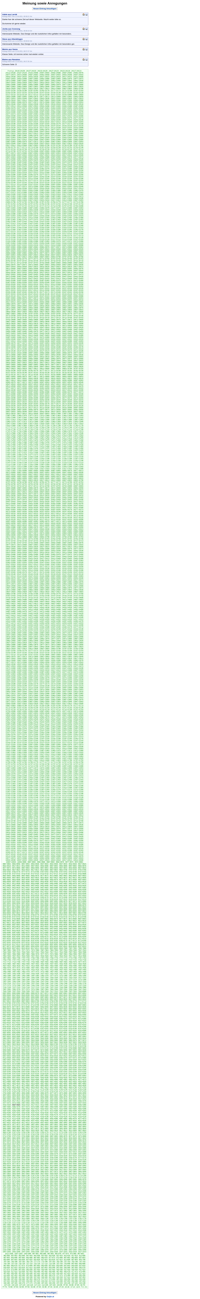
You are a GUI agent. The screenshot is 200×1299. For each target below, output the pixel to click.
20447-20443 (67, 277)
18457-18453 (56, 388)
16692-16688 (11, 488)
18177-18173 (56, 404)
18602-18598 (44, 380)
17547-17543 (56, 439)
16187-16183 (44, 515)
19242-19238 (22, 345)
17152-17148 (78, 461)
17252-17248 (11, 457)
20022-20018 (78, 300)
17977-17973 (33, 416)
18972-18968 (78, 359)
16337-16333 (22, 508)
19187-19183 (67, 347)
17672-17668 (11, 433)
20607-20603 (22, 269)
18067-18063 (67, 410)
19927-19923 (56, 306)
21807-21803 (78, 200)
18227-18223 (22, 402)
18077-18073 (44, 410)
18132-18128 (78, 406)
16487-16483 (78, 498)
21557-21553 (11, 216)
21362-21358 (56, 226)
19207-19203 (22, 347)
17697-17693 (33, 431)
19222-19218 (67, 345)
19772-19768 (11, 316)
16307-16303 (11, 510)
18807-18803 (56, 369)
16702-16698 (67, 486)
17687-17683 (56, 431)
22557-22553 (44, 159)
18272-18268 (78, 398)
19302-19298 (44, 341)
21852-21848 (56, 198)
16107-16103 (67, 519)
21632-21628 (78, 210)
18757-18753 (11, 372)
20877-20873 (44, 253)
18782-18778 (33, 371)
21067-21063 (11, 243)
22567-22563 (22, 159)
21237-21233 (22, 233)
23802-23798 (78, 89)
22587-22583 (56, 157)
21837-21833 (11, 200)
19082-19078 (67, 353)
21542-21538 (44, 216)
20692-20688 (67, 263)
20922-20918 (22, 251)
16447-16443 (11, 502)
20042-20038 (33, 300)
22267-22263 (67, 175)
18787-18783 (22, 371)
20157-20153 (11, 294)
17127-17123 (56, 463)
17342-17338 (44, 451)
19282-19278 (11, 343)
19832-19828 (33, 312)
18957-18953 (33, 361)
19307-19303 (33, 341)
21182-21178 (67, 235)
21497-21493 (67, 218)
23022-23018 (22, 134)
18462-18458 (44, 388)
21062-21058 (22, 243)
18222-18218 (33, 402)
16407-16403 (22, 504)
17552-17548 (44, 439)
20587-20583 (67, 269)
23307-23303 (11, 118)
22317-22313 (33, 173)
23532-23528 (56, 104)
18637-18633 (44, 378)
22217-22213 (22, 179)
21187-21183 (56, 235)
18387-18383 (56, 392)
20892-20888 (11, 253)
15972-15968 (56, 527)
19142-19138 (11, 351)
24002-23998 (22, 79)
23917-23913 (56, 83)
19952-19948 (78, 304)
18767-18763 (67, 371)
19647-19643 (56, 322)
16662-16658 (78, 488)
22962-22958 (78, 136)
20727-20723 (67, 261)
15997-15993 (78, 525)
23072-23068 (67, 130)
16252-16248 (56, 511)
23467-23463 (44, 108)
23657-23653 (11, 98)
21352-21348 (78, 226)
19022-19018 (44, 357)
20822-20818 (11, 257)
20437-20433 (11, 278)
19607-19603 (67, 324)
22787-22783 (78, 145)
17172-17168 (33, 461)
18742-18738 (44, 372)
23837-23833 (78, 87)
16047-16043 (44, 523)
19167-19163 (33, 349)
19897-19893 (44, 308)
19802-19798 (22, 314)
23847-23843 (56, 87)
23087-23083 (33, 130)
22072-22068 (33, 186)
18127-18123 (11, 408)
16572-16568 (44, 494)
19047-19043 (67, 355)
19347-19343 (22, 339)
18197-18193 (11, 404)
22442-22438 (67, 165)
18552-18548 (78, 382)
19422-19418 (11, 335)
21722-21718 (33, 206)
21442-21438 (33, 222)
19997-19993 (56, 302)
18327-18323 (33, 396)
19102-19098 (22, 353)
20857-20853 (11, 255)
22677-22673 (11, 153)
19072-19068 (11, 355)
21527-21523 (78, 216)
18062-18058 (78, 410)
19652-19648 (44, 322)
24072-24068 (22, 75)
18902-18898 (78, 363)
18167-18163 (78, 404)
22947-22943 (33, 137)
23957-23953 (44, 81)
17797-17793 (44, 425)
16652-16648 (22, 490)
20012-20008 (22, 302)
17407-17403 (56, 447)
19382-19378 (22, 337)
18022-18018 (11, 414)
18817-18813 (33, 369)
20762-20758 (67, 259)
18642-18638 (33, 378)
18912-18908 (56, 363)
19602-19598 (78, 324)
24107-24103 (22, 73)
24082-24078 (78, 73)
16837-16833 (78, 478)
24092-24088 (56, 73)
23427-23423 (56, 110)
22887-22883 (11, 141)
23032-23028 (78, 132)
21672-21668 (67, 208)
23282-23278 (67, 118)
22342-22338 (56, 171)
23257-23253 (44, 120)
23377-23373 (11, 114)
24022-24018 (56, 77)
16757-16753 (22, 484)
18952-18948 (44, 361)
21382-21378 (11, 226)
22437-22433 (78, 165)
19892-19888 (56, 308)
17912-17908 (22, 419)
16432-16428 (44, 502)
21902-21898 (22, 196)
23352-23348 (67, 114)
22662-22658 (44, 153)
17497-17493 (11, 443)
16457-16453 (67, 500)
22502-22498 (11, 163)
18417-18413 (67, 390)
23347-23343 (78, 114)
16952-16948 (56, 472)
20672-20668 (33, 265)
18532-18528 (44, 384)
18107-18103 (56, 408)
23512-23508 (22, 106)
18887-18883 (33, 365)
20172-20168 (56, 292)
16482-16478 (11, 500)
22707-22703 (22, 151)
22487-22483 (44, 163)
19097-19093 (33, 353)
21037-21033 (78, 243)
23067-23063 (78, 130)
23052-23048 (33, 132)
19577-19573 (56, 325)
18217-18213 (44, 402)
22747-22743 (11, 149)
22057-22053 (67, 186)
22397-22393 (11, 169)
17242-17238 (33, 457)
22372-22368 (67, 169)
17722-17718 (56, 429)
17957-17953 (78, 416)
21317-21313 (78, 228)
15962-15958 (78, 527)
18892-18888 (22, 365)
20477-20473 (78, 275)
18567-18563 (44, 382)
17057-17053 (56, 466)
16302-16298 (22, 510)
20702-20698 (44, 263)
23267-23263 (22, 120)
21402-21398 (44, 224)
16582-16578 (22, 494)
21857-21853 (44, 198)
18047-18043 (33, 412)
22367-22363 (78, 169)
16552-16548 (11, 496)
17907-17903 (33, 419)
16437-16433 (33, 502)
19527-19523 (11, 329)
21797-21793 (22, 202)
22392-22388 (22, 169)
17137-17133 (33, 463)
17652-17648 (56, 433)
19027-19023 (33, 357)
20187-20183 (22, 292)
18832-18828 (78, 367)
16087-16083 (33, 521)
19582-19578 (44, 325)
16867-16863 (11, 478)
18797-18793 (78, 369)
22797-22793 (56, 145)
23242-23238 (78, 120)
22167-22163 (56, 181)
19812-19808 (78, 312)
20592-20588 (56, 269)
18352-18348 (56, 394)
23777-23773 (56, 90)
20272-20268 (67, 286)
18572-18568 (33, 382)
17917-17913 (11, 419)
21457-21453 (78, 220)
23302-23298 (22, 118)
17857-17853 (67, 421)
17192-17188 (67, 459)
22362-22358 (11, 171)
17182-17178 (11, 461)
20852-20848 (22, 255)
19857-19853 (56, 310)
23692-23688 (11, 96)
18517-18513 (78, 384)
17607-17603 (78, 435)
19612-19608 (56, 324)
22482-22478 (56, 163)
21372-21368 (33, 226)
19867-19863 (33, 310)
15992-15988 (11, 527)
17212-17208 (22, 459)
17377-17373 (44, 449)
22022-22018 (67, 188)
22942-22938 (44, 137)
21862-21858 (33, 198)
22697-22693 (44, 151)
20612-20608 (11, 269)
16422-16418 (67, 502)
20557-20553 (56, 271)
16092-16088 (22, 521)
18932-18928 (11, 363)
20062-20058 (67, 298)
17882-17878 (11, 421)
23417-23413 (78, 110)
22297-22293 (78, 173)
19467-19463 (67, 331)
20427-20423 (33, 278)
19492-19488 (11, 331)
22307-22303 (56, 173)
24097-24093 (44, 73)
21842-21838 (78, 198)
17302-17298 (56, 453)
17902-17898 (44, 419)
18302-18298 (11, 398)
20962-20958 (11, 249)
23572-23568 (44, 102)
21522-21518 (11, 218)
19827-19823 (44, 312)
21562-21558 (78, 214)
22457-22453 (33, 165)
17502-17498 (78, 441)
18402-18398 (22, 392)
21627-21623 (11, 212)
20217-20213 (33, 290)
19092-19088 (44, 353)
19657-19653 (33, 322)
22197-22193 (67, 179)
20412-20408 (67, 278)
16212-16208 (67, 513)
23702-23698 (67, 94)
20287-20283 (33, 286)
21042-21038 (67, 243)
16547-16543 (22, 496)
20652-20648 (78, 265)
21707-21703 (67, 206)
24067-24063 (33, 75)
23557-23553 (78, 102)
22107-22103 (33, 184)
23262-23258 (33, 120)
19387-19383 (11, 337)
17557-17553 (33, 439)
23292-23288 (44, 118)
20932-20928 (78, 249)
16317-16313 (67, 508)
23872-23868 (78, 85)
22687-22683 (67, 151)
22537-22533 (11, 161)
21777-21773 (67, 202)
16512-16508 (22, 498)
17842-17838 (22, 423)
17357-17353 (11, 451)
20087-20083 (11, 298)
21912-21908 (78, 194)
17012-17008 (78, 468)
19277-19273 (22, 343)
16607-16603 (44, 492)
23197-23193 (22, 124)
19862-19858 (44, 310)
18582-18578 (11, 382)
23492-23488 (67, 106)
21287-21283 (67, 230)
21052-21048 (44, 243)
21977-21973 (11, 192)
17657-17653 (44, 433)
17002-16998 (22, 470)
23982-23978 (67, 79)
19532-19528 (78, 327)
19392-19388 (78, 335)
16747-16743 (44, 484)
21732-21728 (11, 206)
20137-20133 (56, 294)
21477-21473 (33, 220)
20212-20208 (44, 290)
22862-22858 (67, 141)
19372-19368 (44, 337)
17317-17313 (22, 453)
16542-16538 (33, 496)
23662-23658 (78, 96)
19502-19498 (67, 329)
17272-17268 (44, 455)
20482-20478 (67, 275)
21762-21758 (22, 204)
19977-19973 (22, 304)
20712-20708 (22, 263)
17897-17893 (56, 419)
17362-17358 (78, 449)
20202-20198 (67, 290)
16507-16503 (33, 498)
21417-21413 (11, 224)
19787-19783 (56, 314)
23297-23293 (33, 118)
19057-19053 (44, 355)
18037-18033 (56, 412)
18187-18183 (33, 404)
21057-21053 (33, 243)
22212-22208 (33, 179)
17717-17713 (67, 429)
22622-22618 (56, 155)
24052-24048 (67, 75)
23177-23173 (67, 124)
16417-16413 (78, 502)
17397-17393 (78, 447)
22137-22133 (44, 183)
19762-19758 (33, 316)
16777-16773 (56, 482)
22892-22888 (78, 139)
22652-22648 (67, 153)
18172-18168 (67, 404)
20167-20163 (67, 292)
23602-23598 (56, 100)
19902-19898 (33, 308)
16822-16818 (33, 480)
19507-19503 (56, 329)
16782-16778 (44, 482)
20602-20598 (33, 269)
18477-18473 (11, 388)
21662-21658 (11, 210)
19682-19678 (56, 320)
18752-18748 (22, 372)
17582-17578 (56, 437)
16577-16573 (33, 494)
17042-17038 (11, 468)
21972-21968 (22, 192)
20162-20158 (78, 292)
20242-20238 (56, 288)
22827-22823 (67, 143)
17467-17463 (78, 443)
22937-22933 (56, 137)
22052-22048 (78, 186)
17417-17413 (33, 447)
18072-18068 (56, 410)
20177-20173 (44, 292)
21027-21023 (22, 245)
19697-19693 (22, 320)
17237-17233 (44, 457)
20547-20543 (78, 271)
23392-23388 (56, 112)
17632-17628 (22, 435)
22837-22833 (44, 143)
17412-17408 (44, 447)
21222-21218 (56, 233)
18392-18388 (44, 392)
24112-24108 (11, 73)
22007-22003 (22, 190)
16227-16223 (33, 513)
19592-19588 (22, 325)
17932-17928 (56, 417)
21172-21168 (11, 237)
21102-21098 (11, 241)
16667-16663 (67, 488)
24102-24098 (33, 73)
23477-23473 (22, 108)
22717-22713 (78, 149)
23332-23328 (33, 116)
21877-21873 (78, 196)
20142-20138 (44, 294)
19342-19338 (33, 339)
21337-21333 (33, 228)
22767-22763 (44, 147)
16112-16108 (56, 519)
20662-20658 (56, 265)
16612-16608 (33, 492)
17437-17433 (67, 445)
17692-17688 (44, 431)
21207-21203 (11, 235)
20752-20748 (11, 261)
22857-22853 (78, 141)
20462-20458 (33, 277)
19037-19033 (11, 357)
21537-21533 (56, 216)
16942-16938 (78, 472)
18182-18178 (44, 404)
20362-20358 (22, 282)
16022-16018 (22, 525)
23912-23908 (67, 83)
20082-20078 (22, 298)
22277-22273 (44, 175)
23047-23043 (44, 132)
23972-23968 (11, 81)
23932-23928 (22, 83)
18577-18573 (22, 382)
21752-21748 (44, 204)
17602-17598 (11, 437)
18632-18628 (56, 378)
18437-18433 (22, 390)
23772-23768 (67, 90)
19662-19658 (22, 322)
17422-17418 (22, 447)
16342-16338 (11, 508)
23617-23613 (22, 100)
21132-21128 (22, 239)
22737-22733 (33, 149)
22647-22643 (78, 153)
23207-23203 (78, 122)
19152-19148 (67, 349)
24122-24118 (65, 71)
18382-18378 (67, 392)
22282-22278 (33, 175)
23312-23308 (78, 116)
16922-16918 (44, 474)
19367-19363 (56, 337)
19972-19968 (33, 304)
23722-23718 (22, 94)
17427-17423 (11, 447)
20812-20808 (33, 257)
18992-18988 (33, 359)
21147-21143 (67, 237)
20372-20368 (78, 280)
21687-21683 (33, 208)
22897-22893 (67, 139)
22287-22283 (22, 175)
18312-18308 (67, 396)
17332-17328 (67, 451)
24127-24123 (54, 71)
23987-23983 (56, 79)
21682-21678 (44, 208)
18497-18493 (44, 386)
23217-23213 (56, 122)
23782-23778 (44, 90)
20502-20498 (22, 275)
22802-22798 (44, 145)
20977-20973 (56, 247)
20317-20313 (44, 284)
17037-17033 (22, 468)
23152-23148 (44, 126)
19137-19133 (22, 351)
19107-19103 (11, 353)
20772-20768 (44, 259)
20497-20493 (33, 275)
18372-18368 (11, 394)
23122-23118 (33, 128)
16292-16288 (44, 510)
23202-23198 (11, 124)
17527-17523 (22, 441)
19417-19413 (22, 335)
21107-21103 (78, 239)
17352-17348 (22, 451)
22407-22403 (67, 167)
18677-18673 (33, 376)
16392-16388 (56, 504)
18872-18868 (67, 365)
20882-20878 (33, 253)
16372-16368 (22, 506)
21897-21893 (33, 196)
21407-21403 (33, 224)
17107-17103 (22, 464)
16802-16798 (78, 480)
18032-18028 (67, 412)
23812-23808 (56, 89)
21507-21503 (44, 218)
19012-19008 (67, 357)
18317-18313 (56, 396)
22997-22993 (78, 134)
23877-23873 (67, 85)
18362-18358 (33, 394)
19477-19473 (44, 331)
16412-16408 (11, 504)
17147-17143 (11, 463)
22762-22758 (56, 147)
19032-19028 (22, 357)
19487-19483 (22, 331)
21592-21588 (11, 214)
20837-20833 (56, 255)
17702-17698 (22, 431)
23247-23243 (67, 120)
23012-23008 (44, 134)
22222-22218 (11, 179)
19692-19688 (33, 320)
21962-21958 (44, 192)
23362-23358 (44, 114)
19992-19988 (67, 302)
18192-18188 (22, 404)
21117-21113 (56, 239)
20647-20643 (11, 267)
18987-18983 (44, 359)
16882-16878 (56, 476)
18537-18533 (33, 384)
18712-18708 (33, 374)
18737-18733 (56, 372)
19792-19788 (44, 314)
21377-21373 (22, 226)
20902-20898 (67, 251)
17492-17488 (22, 443)
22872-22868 (44, 141)
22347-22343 (44, 171)
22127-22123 (67, 183)
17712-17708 (78, 429)
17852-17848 (78, 421)
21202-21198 (22, 235)
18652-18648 (11, 378)
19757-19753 (44, 316)
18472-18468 (22, 388)
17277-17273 (33, 455)
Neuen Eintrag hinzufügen (44, 9)
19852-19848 (67, 310)
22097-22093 (56, 184)
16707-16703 (56, 486)
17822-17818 (67, 423)
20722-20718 (78, 261)
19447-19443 (33, 333)
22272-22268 (56, 175)
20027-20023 (67, 300)
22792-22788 (67, 145)
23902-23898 (11, 85)
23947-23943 (67, 81)
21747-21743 (56, 204)
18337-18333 (11, 396)
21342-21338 (22, 228)
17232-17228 (56, 457)
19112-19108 (78, 351)
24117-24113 (76, 71)
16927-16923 (33, 474)
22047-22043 (11, 188)
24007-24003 (11, 79)
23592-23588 (78, 100)
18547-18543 (11, 384)
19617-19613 (44, 324)
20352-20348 (44, 282)
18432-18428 (33, 390)
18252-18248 (44, 400)
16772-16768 (67, 482)
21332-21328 (44, 228)
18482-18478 (78, 386)
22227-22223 (78, 177)
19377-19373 (33, 337)
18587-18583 (78, 380)
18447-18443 (78, 388)
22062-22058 (56, 186)
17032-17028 (33, 468)
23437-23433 (33, 110)
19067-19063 (22, 355)
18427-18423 (44, 390)
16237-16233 (11, 513)
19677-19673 (67, 320)
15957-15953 (11, 529)
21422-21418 (78, 222)
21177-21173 (78, 235)
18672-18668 (44, 376)
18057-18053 (11, 412)
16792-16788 (22, 482)
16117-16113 (44, 519)
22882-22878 (22, 141)
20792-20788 (78, 257)
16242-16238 (78, 511)
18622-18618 (78, 378)
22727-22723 (56, 149)
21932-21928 (33, 194)
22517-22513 (56, 161)
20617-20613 (78, 267)
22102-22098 (44, 184)
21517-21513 (22, 218)
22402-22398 (78, 167)
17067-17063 (33, 466)
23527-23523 (67, 104)
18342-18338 (78, 394)
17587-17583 (44, 437)
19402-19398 (56, 335)
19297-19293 (56, 341)
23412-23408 (11, 112)
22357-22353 (22, 171)
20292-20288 (22, 286)
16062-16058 (11, 523)
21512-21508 (33, 218)
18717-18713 (22, 374)
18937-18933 (78, 361)
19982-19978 (11, 304)
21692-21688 (22, 208)
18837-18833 (67, 367)
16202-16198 (11, 515)
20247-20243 (44, 288)
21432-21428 (56, 222)
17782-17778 (78, 425)
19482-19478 (33, 331)
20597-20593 (44, 269)
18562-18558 (56, 382)
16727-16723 (11, 486)
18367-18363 (22, 394)
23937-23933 (11, 83)
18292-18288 (33, 398)
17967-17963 (56, 416)
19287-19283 (78, 341)
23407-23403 (22, 112)
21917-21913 (67, 194)
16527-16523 (67, 496)
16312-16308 (78, 508)
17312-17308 (33, 453)
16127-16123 (22, 519)
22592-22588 (44, 157)
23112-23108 (56, 128)
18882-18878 (44, 365)
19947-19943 (11, 306)
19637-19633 (78, 322)
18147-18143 (44, 406)
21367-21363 (44, 226)
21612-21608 (44, 212)
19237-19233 (33, 345)
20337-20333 (78, 282)
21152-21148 (56, 237)
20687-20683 (78, 263)
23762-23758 (11, 92)
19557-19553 (22, 327)
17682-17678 (67, 431)
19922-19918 (67, 306)
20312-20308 (56, 284)
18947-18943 (56, 361)
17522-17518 (33, 441)
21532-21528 (67, 216)
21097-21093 (22, 241)
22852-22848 (11, 143)
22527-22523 (33, 161)
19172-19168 (22, 349)
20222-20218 (22, 290)
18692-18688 (78, 374)
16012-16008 (44, 525)
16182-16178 (56, 515)
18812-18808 (44, 369)
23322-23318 (56, 116)
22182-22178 (22, 181)
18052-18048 (22, 412)
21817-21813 (56, 200)
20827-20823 (78, 255)
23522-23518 (78, 104)
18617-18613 (11, 380)
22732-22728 (44, 149)
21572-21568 (56, 214)
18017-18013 (22, 414)
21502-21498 (56, 218)
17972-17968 (44, 416)
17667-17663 (22, 433)
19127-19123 (44, 351)
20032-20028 (56, 300)
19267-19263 (44, 343)
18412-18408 (78, 390)
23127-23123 (22, 128)
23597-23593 (67, 100)
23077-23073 (56, 130)
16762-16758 (11, 484)
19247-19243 (11, 345)
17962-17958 (67, 416)
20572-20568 (22, 271)
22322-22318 (22, 173)
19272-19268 (33, 343)
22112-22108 (22, 184)
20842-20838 (44, 255)
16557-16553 (78, 494)
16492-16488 (67, 498)
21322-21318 (67, 228)
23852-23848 (44, 87)
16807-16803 (67, 480)
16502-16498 (44, 498)
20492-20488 (44, 275)
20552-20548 (67, 271)
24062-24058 (44, 75)
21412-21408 (22, 224)
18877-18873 (56, 365)
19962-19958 (56, 304)
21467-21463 (56, 220)
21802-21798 (11, 202)
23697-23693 (78, 94)
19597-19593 (11, 325)
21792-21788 (33, 202)
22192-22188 (78, 179)
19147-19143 (78, 349)
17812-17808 (11, 425)
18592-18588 (67, 380)
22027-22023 (56, 188)
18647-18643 (22, 378)
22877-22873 (33, 141)
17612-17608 (67, 435)
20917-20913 (33, 251)
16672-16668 (56, 488)
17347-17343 (33, 451)
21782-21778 (56, 202)
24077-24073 (11, 75)
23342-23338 (11, 116)
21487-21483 (11, 220)
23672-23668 (56, 96)
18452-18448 (67, 388)
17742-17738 (11, 429)
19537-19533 (67, 327)
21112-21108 (67, 239)
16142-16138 (67, 517)
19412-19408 (33, 335)
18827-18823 (11, 369)
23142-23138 (67, 126)
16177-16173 (67, 515)
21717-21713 (44, 206)
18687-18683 (11, 376)
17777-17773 (11, 427)
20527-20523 (44, 273)
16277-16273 (78, 510)
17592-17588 (33, 437)
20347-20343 (56, 282)
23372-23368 (22, 114)
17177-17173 (22, 461)
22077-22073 (22, 186)
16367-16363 (33, 506)
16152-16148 (44, 517)
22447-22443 (56, 165)
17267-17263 (56, 455)
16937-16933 (11, 474)
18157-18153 (22, 406)
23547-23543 (22, 104)
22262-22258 (78, 175)
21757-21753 (33, 204)
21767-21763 (11, 204)
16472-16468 (33, 500)
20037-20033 (44, 300)
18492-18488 (56, 386)
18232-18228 (11, 402)
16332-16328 (33, 508)
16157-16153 (33, 517)
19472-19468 (56, 331)
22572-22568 (11, 159)
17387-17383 (22, 449)
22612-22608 (78, 155)
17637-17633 (11, 435)
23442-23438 (22, 110)
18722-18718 (11, 374)
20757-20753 (78, 259)
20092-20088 (78, 296)
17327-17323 (78, 451)
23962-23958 (33, 81)
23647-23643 (33, 98)
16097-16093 (11, 521)
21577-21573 (44, 214)
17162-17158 (56, 461)
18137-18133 (67, 406)
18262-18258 (22, 400)
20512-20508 (78, 273)
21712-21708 (56, 206)
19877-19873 (11, 310)
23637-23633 (56, 98)
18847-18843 (44, 367)
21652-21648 (33, 210)
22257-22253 (11, 177)
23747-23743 (44, 92)
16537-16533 (44, 496)
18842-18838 (56, 367)
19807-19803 (11, 314)
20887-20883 (22, 253)
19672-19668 (78, 320)
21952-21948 (67, 192)
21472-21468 (44, 220)
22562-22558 (33, 159)
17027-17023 (44, 468)
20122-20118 (11, 296)
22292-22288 (11, 175)
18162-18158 (11, 406)
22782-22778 (11, 147)
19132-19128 (33, 351)
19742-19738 (78, 316)
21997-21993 (44, 190)
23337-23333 (22, 116)
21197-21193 (33, 235)
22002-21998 (33, 190)
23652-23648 (22, 98)
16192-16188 (33, 515)
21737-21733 (78, 204)
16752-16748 (33, 484)
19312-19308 (22, 341)
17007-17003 (11, 470)
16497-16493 (56, 498)
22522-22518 (44, 161)
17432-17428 (78, 445)
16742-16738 (56, 484)
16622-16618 (11, 492)
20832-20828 (67, 255)
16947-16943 (67, 472)
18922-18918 (33, 363)
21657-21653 (22, 210)
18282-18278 (56, 398)
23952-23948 (56, 81)
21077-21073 (67, 241)
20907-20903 (56, 251)
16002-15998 (67, 525)
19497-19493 (78, 329)
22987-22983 (22, 136)
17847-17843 (11, 423)
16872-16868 (78, 476)
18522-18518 (67, 384)
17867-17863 (44, 421)
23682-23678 (33, 96)
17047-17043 (78, 466)
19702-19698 (11, 320)
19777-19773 (78, 314)
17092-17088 (56, 464)
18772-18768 (56, 371)
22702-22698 (33, 151)
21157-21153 (44, 237)
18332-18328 (22, 396)
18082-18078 (33, 410)
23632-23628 (67, 98)
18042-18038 (44, 412)
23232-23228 (22, 122)
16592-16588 (78, 492)
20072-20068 (44, 298)
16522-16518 (78, 496)
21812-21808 (67, 200)
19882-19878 (78, 308)
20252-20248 (33, 288)
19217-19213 (78, 345)
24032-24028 (33, 77)
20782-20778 (22, 259)
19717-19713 (56, 318)
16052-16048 (33, 523)
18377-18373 (78, 392)
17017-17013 (67, 468)
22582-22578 (67, 157)
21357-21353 (67, 226)
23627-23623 (78, 98)
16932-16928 (22, 474)
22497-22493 (22, 163)
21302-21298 (33, 230)
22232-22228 (67, 177)
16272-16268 (11, 511)
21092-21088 (33, 241)
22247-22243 (33, 177)
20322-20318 (33, 284)
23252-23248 (56, 120)
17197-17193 (56, 459)
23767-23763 (78, 90)
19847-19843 (78, 310)
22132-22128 (56, 183)
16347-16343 (78, 506)
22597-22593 (33, 157)
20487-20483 (56, 275)
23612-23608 (33, 100)
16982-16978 (67, 470)
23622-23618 (11, 100)
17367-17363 (67, 449)
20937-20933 (67, 249)
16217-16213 (56, 513)
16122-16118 (33, 519)
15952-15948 (22, 529)
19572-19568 (67, 325)
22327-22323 (11, 173)
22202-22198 (56, 179)
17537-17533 (78, 439)
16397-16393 (44, 504)
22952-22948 (22, 137)
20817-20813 (22, 257)
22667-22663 (33, 153)
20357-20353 (33, 282)
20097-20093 (67, 296)
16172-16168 (78, 515)
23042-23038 (56, 132)
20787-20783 (11, 259)
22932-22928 (67, 137)
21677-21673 (56, 208)
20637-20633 (33, 267)
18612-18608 (22, 380)
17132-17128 (44, 463)
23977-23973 (78, 79)
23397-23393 (44, 112)
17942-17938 (33, 417)
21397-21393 (56, 224)
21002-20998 (78, 245)
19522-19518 (22, 329)
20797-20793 (67, 257)
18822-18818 (22, 369)
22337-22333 (67, 171)
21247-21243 (78, 231)
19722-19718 (44, 318)
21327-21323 (56, 228)
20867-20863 (67, 253)
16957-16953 (44, 472)
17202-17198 (44, 459)
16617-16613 (22, 492)
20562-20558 (44, 271)
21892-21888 (44, 196)
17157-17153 (67, 461)
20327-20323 (22, 284)
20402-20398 (11, 280)
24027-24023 (44, 77)
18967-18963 (11, 361)
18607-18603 (33, 380)
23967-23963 (22, 81)
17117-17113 (78, 463)
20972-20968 (67, 247)
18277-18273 (67, 398)
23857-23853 (33, 87)
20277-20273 (56, 286)
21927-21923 (44, 194)
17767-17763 (33, 427)
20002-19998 (44, 302)
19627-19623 (22, 324)
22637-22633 (22, 155)
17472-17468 (67, 443)
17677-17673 (78, 431)
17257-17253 (78, 455)
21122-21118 (44, 239)
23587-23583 (11, 102)
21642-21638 (56, 210)
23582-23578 (22, 102)
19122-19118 (56, 351)
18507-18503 (22, 386)
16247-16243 (67, 511)
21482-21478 (22, 220)
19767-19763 (22, 316)
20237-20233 (67, 288)
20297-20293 (11, 286)
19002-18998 (11, 359)
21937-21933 (22, 194)
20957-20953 (22, 249)
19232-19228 (44, 345)
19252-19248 (78, 343)
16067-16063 (78, 521)
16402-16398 (33, 504)
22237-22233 (56, 177)
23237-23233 (11, 122)
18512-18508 (11, 386)
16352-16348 (67, 506)
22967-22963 (67, 136)
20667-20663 (44, 265)
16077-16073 (56, 521)
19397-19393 (67, 335)
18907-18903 (67, 363)
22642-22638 (11, 155)
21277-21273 (11, 231)
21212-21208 (78, 233)
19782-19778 (67, 314)
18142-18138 (56, 406)
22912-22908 (33, 139)
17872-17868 (33, 421)
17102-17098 (33, 464)
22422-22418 (33, 167)
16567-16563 (56, 494)
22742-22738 (22, 149)
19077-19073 (78, 353)
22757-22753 (67, 147)
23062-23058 (11, 132)
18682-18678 (22, 376)
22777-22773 (22, 147)
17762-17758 (44, 427)
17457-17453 (22, 445)
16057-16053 (22, 523)
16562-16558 (67, 494)
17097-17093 (44, 464)
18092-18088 (11, 410)
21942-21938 (11, 194)
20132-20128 (67, 294)
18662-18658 (67, 376)
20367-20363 (11, 282)
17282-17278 (22, 455)
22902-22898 (56, 139)
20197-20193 (78, 290)
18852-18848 (33, 367)
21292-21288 (56, 230)
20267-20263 (78, 286)
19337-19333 (44, 339)
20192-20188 (11, 292)
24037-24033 (22, 77)
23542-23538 (33, 104)
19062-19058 (33, 355)
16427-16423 (56, 502)
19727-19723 (33, 318)
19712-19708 (67, 318)
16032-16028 (78, 523)
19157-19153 (56, 349)
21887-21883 (56, 196)
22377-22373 (56, 169)
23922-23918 (44, 83)
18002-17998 (56, 414)
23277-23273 (78, 118)
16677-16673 (44, 488)
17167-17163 (44, 461)
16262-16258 (33, 511)
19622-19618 (33, 324)
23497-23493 (56, 106)
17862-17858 (56, 421)
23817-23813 (44, 89)
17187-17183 (78, 459)
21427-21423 (67, 222)
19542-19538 (56, 327)
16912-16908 (67, 474)
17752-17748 (67, 427)
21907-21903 (11, 196)
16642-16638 (44, 490)
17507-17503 (67, 441)
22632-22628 (33, 155)
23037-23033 (67, 132)
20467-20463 (22, 277)
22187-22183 (11, 181)
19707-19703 (78, 318)
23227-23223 (33, 122)
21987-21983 (67, 190)
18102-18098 (67, 408)
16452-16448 (78, 500)
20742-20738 (33, 261)
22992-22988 (11, 136)
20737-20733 (44, 261)
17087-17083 (67, 464)
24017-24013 (67, 77)
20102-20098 (56, 296)
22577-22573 (78, 157)
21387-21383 (78, 224)
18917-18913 (44, 363)
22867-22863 (56, 141)
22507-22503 (78, 161)
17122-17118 (67, 463)
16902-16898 (11, 476)
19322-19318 (78, 339)
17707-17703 (11, 431)
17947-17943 (22, 417)
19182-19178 (78, 347)
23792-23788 (22, 90)
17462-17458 (11, 445)
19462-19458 (78, 331)
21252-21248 (67, 231)
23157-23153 (33, 126)
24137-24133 (31, 71)
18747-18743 (33, 372)
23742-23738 (56, 92)
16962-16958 (33, 472)
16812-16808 (56, 480)
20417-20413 (56, 278)
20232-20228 (78, 288)
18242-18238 (67, 400)
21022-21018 (33, 245)
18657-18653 (78, 376)
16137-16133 (78, 517)
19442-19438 (44, 333)
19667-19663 (11, 322)
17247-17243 (22, 457)
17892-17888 (67, 419)
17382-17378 (33, 449)
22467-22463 (11, 165)
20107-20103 (44, 296)
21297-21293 (44, 230)
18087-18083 (22, 410)
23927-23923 (33, 83)
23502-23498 (44, 106)
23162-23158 (22, 126)
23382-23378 (78, 112)
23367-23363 (33, 114)
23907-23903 (78, 83)
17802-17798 (33, 425)
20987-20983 (33, 247)
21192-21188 (44, 235)
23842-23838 (67, 87)
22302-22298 (67, 173)
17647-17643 (67, 433)
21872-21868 (11, 198)
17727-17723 (44, 429)
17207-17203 (33, 459)
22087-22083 (78, 184)
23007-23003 (56, 134)
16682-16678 (33, 488)
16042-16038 (56, 523)
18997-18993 (22, 359)
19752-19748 (56, 316)
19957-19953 (67, 304)
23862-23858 (22, 87)
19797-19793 (33, 314)
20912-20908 (44, 251)
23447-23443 (11, 110)
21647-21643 (44, 210)
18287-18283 (44, 398)
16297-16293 (33, 510)
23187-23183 (44, 124)
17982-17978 (22, 416)
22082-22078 (11, 186)
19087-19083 (56, 353)
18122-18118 (22, 408)
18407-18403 (11, 392)
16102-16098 (78, 519)
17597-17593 (22, 437)
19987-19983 (78, 302)
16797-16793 (11, 482)
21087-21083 (44, 241)
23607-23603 (44, 100)
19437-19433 (56, 333)
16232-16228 (22, 513)
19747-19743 (67, 316)
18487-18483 (67, 386)
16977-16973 (78, 470)
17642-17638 (78, 433)
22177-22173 (33, 181)
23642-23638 (44, 98)
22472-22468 (78, 163)
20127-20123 (78, 294)
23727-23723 (11, 94)
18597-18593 (56, 380)
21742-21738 (67, 204)
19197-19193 (44, 347)
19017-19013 (56, 357)
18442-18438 (11, 390)
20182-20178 (33, 292)
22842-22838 (33, 143)
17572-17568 (78, 437)
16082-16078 (44, 521)
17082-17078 (78, 464)
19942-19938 (22, 306)
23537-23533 (44, 104)
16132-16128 (11, 519)
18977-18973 (67, 359)
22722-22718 (67, 149)
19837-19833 (22, 312)
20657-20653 (67, 265)
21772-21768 (78, 202)
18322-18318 (44, 396)
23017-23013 (33, 134)
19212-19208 (11, 347)
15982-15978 (33, 527)
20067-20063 (56, 298)
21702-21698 (78, 206)
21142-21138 (78, 237)
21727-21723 (22, 206)
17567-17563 (11, 439)
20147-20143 (33, 294)
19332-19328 (56, 339)
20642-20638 (22, 267)
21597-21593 (78, 212)
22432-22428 (11, 167)
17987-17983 (11, 416)
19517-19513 (33, 329)
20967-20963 (78, 247)
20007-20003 (33, 302)
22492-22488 (33, 163)
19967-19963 (44, 304)
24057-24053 (56, 75)
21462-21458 (67, 220)
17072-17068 (22, 466)
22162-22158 (67, 181)
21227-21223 (44, 233)
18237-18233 (78, 400)
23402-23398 (33, 112)
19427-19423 (78, 333)
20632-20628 (44, 267)
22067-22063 (44, 186)
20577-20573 (11, 271)
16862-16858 (22, 478)
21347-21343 (11, 228)
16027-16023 (11, 525)
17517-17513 (44, 441)
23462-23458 (56, 108)
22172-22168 (44, 181)
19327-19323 (67, 339)
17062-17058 (44, 466)
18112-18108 (44, 408)
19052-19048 (56, 355)
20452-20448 (56, 277)
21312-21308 (11, 230)
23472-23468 (33, 108)
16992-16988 (44, 470)
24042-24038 (11, 77)
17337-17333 (56, 451)
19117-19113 (67, 351)
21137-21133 (11, 239)
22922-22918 (11, 139)
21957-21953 (56, 192)
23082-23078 (44, 130)
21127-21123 (33, 239)
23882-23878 (56, 85)
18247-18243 (56, 400)
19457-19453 (11, 333)
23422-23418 (67, 110)
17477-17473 (56, 443)
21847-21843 (67, 198)
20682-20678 (11, 265)
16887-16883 (44, 476)
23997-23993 (33, 79)
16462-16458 (56, 500)
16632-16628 (67, 490)
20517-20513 (67, 273)
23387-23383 (67, 112)
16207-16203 (78, 513)
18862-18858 (11, 367)
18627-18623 (67, 378)
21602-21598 (67, 212)
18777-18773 (44, 371)
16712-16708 (44, 486)
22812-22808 (22, 145)
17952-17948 (11, 417)
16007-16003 (56, 525)
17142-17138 (22, 463)
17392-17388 (11, 449)
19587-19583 (33, 325)
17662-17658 (33, 433)
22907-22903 (44, 139)
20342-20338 (67, 282)
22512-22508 (67, 161)
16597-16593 (67, 492)
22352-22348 (33, 171)
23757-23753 (22, 92)
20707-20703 (33, 263)
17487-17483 (33, 443)
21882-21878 (67, 196)
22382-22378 (44, 169)
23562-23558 (67, 102)
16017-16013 (33, 525)
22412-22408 (56, 167)
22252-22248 (22, 177)
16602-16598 (56, 492)
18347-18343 (67, 394)
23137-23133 (78, 126)
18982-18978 (56, 359)
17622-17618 (44, 435)
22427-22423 (22, 167)
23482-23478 (11, 108)
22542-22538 (78, 159)
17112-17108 (11, 464)
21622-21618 (22, 212)
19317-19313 (11, 341)
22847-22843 (22, 143)
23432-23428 (44, 110)
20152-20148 (22, 294)
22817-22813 (11, 145)
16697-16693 (78, 486)
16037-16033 (67, 523)
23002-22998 (67, 134)
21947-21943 (78, 192)
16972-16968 (11, 472)
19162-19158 (44, 349)
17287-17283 (11, 455)
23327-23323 (44, 116)
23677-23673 (44, 96)
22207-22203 (44, 179)
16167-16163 (11, 517)
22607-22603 (11, 157)
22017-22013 (78, 188)
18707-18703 (44, 374)
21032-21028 (11, 245)
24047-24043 (78, 75)
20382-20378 (56, 280)
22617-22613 (67, 155)
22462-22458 (22, 165)
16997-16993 (33, 470)
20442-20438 (78, 277)
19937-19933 (33, 306)
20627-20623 (56, 267)
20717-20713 (11, 263)
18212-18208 (56, 402)
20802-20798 (56, 257)
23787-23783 (33, 90)
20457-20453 (44, 277)
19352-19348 (11, 339)
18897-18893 (11, 365)
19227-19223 (56, 345)
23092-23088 (22, 130)
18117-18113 (33, 408)
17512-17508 (56, 441)
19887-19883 (67, 308)
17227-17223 (67, 457)
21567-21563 (67, 214)
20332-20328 (11, 284)
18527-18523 (56, 384)
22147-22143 (22, 183)
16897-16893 (22, 476)
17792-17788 (56, 425)
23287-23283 (56, 118)
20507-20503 (11, 275)
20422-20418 (44, 278)
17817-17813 (78, 423)
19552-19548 (33, 327)
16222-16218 (44, 513)
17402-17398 (67, 447)
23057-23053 (22, 132)
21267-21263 (33, 231)
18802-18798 (67, 369)
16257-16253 (44, 511)
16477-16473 (22, 500)
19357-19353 (78, 337)
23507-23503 (33, 106)
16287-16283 (56, 510)
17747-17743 (78, 427)
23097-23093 (11, 130)
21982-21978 (78, 190)
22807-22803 (33, 145)
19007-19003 (78, 357)
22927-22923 (78, 137)
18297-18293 (22, 398)
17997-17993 (67, 414)
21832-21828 (22, 200)
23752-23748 (33, 92)
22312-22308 (44, 173)
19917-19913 (78, 306)
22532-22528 (22, 161)
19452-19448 (22, 333)
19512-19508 (44, 329)
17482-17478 (44, 443)
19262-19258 (56, 343)
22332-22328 (78, 171)
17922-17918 (78, 417)
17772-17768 (22, 427)
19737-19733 (11, 318)
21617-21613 (33, 212)
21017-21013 (44, 245)
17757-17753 (56, 427)
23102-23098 (78, 128)
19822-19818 (56, 312)
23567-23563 (56, 102)
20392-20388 (33, 280)
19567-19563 (78, 325)
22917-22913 (22, 139)
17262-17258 (67, 455)
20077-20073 (33, 298)
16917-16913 (56, 474)
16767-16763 (78, 482)
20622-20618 (67, 267)
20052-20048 (11, 300)
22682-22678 (78, 151)
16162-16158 (22, 517)
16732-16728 (78, 484)
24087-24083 (67, 73)
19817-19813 (67, 312)
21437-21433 (44, 222)
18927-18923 (22, 363)
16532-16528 (56, 496)
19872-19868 (22, 310)
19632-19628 (11, 324)
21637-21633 (67, 210)
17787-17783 (67, 425)
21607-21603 (56, 212)
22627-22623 (44, 155)
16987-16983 (56, 470)
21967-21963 (33, 192)
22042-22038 (22, 188)
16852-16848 (44, 478)
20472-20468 (11, 277)
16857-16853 (33, 478)
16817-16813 (44, 480)
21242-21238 (11, 233)
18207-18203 (67, 402)
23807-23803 (67, 89)
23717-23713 (33, 94)
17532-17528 (11, 441)
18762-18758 (78, 371)
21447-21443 (22, 222)
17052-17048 (67, 466)
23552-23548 (11, 104)
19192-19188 (56, 347)
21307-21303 (22, 230)
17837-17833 (33, 423)
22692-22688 (56, 151)
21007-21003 (67, 245)
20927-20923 (11, 251)
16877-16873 (67, 476)
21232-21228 (33, 233)
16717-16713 (33, 486)
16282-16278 (67, 510)
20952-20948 (33, 249)
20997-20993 (11, 247)
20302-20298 (78, 284)
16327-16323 (44, 508)
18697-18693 (67, 374)
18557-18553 (67, 382)
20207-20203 (56, 290)
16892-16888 (33, 476)
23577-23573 (33, 102)
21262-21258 (44, 231)
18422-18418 (56, 390)
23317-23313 (67, 116)
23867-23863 (11, 87)
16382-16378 (78, 504)
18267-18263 (11, 400)
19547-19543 (44, 327)
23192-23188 (33, 124)
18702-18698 (56, 374)
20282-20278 (44, 286)
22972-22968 (56, 136)
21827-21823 (33, 200)
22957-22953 (11, 137)
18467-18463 (33, 388)
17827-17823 (56, 423)
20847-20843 (33, 255)
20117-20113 (22, 296)
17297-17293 (67, 453)
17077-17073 (11, 466)
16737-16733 (67, 484)
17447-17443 (44, 445)
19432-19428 (67, 333)
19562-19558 (11, 327)
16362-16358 (44, 506)
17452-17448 (33, 445)
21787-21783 (44, 202)
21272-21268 (22, 231)
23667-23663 (67, 96)
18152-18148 (33, 406)
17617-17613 (56, 435)
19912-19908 (11, 308)
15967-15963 (67, 527)
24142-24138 (20, 71)
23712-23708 (44, 94)
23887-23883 (44, 85)
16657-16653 (11, 490)
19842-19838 (11, 312)
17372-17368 (56, 449)
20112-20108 (33, 296)
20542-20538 (11, 273)
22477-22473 (67, 163)
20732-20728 (56, 261)
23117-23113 (44, 128)
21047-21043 (56, 243)
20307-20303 (67, 284)
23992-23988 (44, 79)
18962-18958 (22, 361)
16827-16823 (22, 480)
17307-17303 (44, 453)
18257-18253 (33, 400)
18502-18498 (33, 386)
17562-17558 (22, 439)
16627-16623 (78, 490)
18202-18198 (78, 402)
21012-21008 (56, 245)
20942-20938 (56, 249)
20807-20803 (44, 257)
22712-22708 (11, 151)
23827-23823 (22, 89)
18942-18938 (67, 361)
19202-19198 (33, 347)
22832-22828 (56, 143)
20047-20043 (22, 300)
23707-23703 (56, 94)
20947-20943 (44, 249)
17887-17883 (78, 419)
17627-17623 (33, 435)
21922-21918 (56, 194)
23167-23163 (11, 126)
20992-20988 (22, 247)
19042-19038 (78, 355)
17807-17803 (22, 425)
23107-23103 (67, 128)
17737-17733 (22, 429)
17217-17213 (11, 459)
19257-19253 (67, 343)
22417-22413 (44, 167)
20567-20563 (33, 271)
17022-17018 (56, 468)
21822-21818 (44, 200)
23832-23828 (11, 89)
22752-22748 (78, 147)
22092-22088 (67, 184)
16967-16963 (22, 472)
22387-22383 (33, 169)
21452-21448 (11, 222)
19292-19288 (67, 341)
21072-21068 (78, 241)
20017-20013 (11, 302)
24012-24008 (78, 77)
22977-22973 (44, 136)
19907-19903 (22, 308)
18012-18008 (33, 414)
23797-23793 (11, 90)
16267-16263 (22, 511)
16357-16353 (56, 506)
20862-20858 (78, 253)
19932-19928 (44, 306)
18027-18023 (78, 412)
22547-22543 (67, 159)
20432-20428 (22, 278)
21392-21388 (67, 224)
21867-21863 (22, 198)
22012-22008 (11, 190)
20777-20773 (33, 259)
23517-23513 (11, 106)
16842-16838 (67, 478)
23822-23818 (33, 89)
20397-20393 (22, 280)
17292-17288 (78, 453)
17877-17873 (22, 421)
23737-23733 (67, 92)
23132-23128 (11, 128)
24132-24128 (42, 71)
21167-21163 (22, 237)
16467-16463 (44, 500)
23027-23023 (11, 134)
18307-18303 (78, 396)
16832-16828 (11, 480)
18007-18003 (44, 414)
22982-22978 (33, 136)
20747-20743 (22, 261)
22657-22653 (56, 153)
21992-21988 (56, 190)
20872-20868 (56, 253)
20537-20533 (22, 273)
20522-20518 (56, 273)
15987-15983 (22, 527)
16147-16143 (56, 517)
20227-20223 (11, 290)
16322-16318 (56, 508)
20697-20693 (56, 263)
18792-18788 (11, 371)
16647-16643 (33, 490)
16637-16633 (56, 490)
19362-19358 (67, 337)
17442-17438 (56, 445)
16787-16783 (33, 482)
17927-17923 (67, 417)
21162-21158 (33, 237)
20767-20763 (56, 259)
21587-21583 (22, 214)
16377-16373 (11, 506)
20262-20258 (11, 288)
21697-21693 (11, 208)
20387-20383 (44, 280)
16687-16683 (22, 488)
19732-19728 (22, 318)
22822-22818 (78, 143)
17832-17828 (44, 423)
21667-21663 (78, 208)
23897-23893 (22, 85)
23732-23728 (78, 92)
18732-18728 (67, 372)
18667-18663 (56, 376)
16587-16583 (11, 494)
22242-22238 (44, 177)
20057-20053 (78, 298)
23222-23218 (44, 122)
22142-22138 (33, 183)
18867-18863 (78, 365)
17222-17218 (78, 457)
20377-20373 (67, 280)
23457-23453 (67, 108)
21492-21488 (78, 218)
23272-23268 (11, 120)
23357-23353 (56, 114)
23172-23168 (78, 124)
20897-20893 (78, 251)
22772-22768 (33, 147)
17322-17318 (11, 453)
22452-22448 (44, 165)
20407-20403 (78, 278)
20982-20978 (44, 247)
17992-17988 (78, 414)
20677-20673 (22, 265)
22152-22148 (11, 183)
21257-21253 (56, 231)
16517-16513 (11, 498)
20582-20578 (78, 269)
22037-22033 (33, 188)
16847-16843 (56, 478)
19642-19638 (67, 322)
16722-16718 (22, 486)
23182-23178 (56, 124)
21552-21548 (22, 216)
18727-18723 (78, 372)
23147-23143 (56, 126)
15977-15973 (44, 527)
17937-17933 (44, 417)
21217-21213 (67, 233)
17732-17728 (33, 429)
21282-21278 (78, 230)
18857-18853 (22, 367)
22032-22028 (44, 188)
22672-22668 (22, 153)
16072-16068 (67, 521)
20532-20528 (33, 273)
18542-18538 (22, 384)
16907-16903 (78, 474)
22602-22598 (22, 157)
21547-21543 (33, 216)
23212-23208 (67, 122)
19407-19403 (44, 335)
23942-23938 (78, 81)
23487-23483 (78, 106)
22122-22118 (78, 183)
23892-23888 (33, 85)
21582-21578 (33, 214)
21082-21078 (56, 241)
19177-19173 (11, 349)
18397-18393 (33, 392)
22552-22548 (56, 159)
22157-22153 (78, 181)
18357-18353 (44, 394)
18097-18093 (78, 408)
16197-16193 (22, 515)
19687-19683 (44, 320)
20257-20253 (22, 288)
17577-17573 (67, 437)
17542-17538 (67, 439)
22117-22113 (11, 184)
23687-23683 (22, 96)
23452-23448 (78, 108)
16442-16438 (22, 502)
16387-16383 (67, 504)
